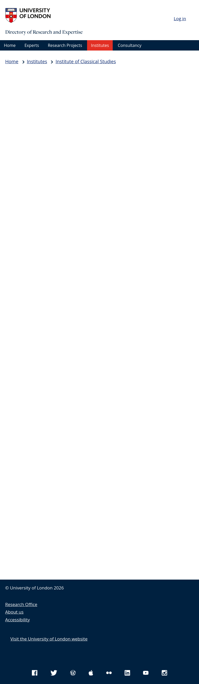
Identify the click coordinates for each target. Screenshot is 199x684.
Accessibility (17, 620)
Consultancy (129, 45)
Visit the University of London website (49, 639)
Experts (31, 45)
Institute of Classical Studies (85, 61)
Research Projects (65, 45)
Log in (180, 19)
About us (14, 612)
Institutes (100, 45)
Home (10, 45)
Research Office (21, 604)
